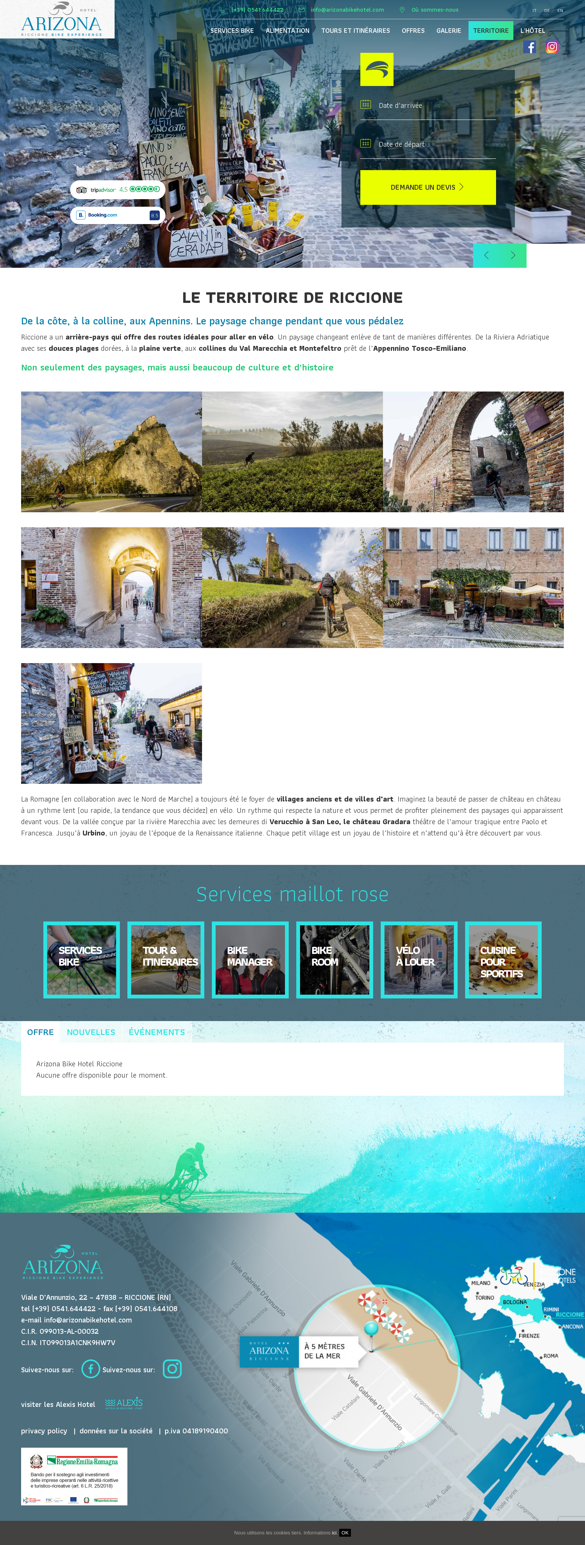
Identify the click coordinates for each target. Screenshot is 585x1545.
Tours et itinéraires (355, 30)
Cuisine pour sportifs (501, 961)
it (535, 10)
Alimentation (287, 30)
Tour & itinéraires (170, 955)
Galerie (448, 30)
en (560, 10)
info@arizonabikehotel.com (348, 9)
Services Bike (232, 30)
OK (345, 1533)
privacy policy (44, 1431)
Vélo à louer (415, 955)
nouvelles (91, 1031)
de (547, 10)
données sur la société (116, 1431)
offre (40, 1031)
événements (157, 1031)
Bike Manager (249, 955)
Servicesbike (79, 955)
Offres (413, 30)
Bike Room (324, 955)
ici (334, 1533)
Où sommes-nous (435, 9)
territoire (491, 30)
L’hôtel (533, 30)
